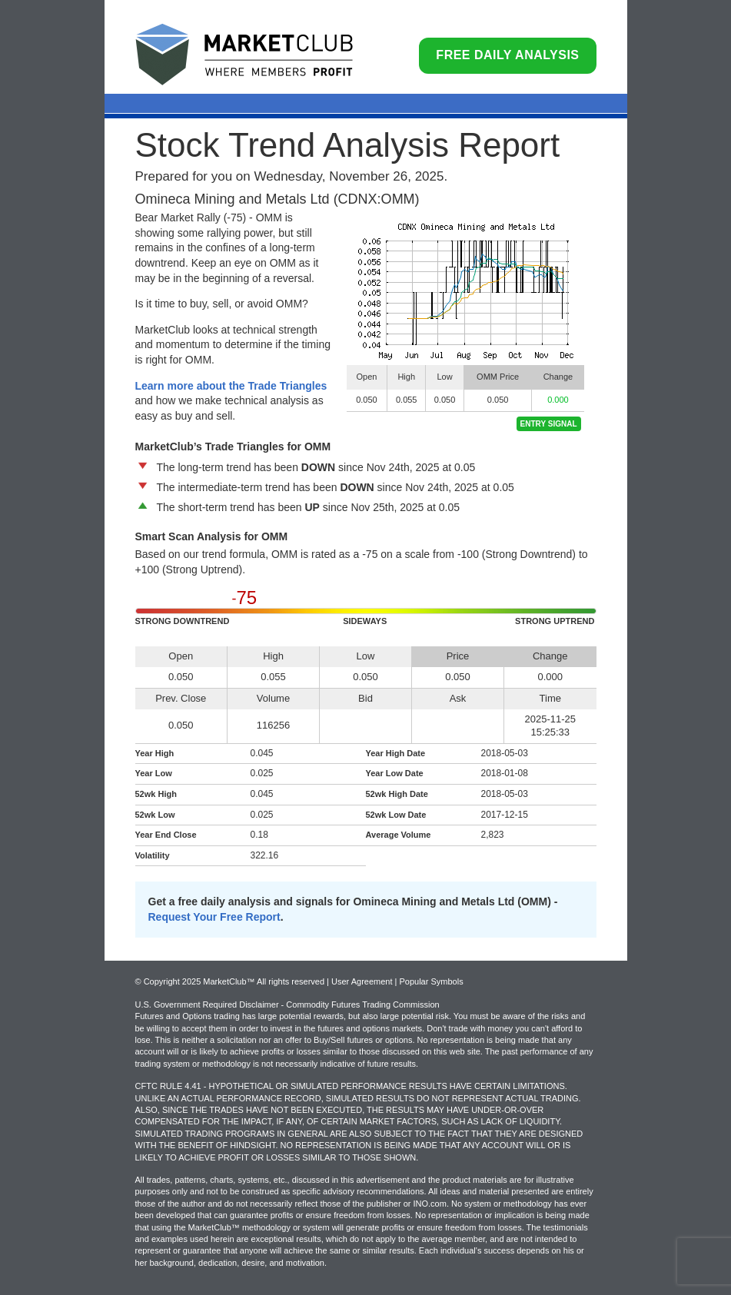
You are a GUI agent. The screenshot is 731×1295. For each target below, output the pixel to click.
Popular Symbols (431, 981)
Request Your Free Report (214, 917)
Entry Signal (548, 424)
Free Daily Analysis (507, 54)
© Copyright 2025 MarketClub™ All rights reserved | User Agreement (265, 981)
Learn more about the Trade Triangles (231, 386)
